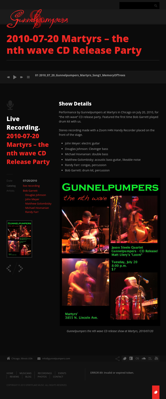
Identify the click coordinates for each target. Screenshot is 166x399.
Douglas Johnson (35, 195)
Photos (42, 376)
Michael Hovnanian (37, 208)
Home (10, 373)
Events (62, 373)
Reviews (14, 376)
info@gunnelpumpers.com (56, 358)
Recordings (45, 373)
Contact (58, 376)
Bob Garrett (30, 190)
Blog (28, 376)
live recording (31, 186)
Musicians (25, 373)
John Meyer (32, 199)
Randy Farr (32, 212)
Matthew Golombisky (38, 203)
